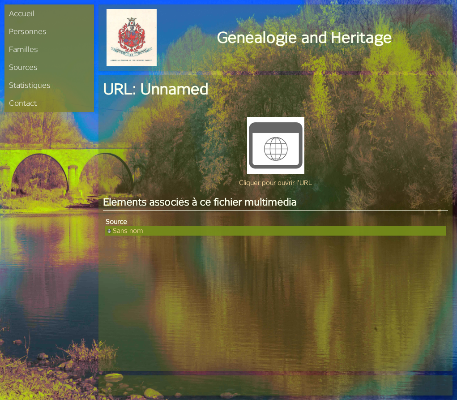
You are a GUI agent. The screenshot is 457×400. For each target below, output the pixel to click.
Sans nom (124, 230)
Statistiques (30, 85)
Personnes (28, 31)
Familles (23, 49)
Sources (23, 67)
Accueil (21, 13)
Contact (23, 103)
